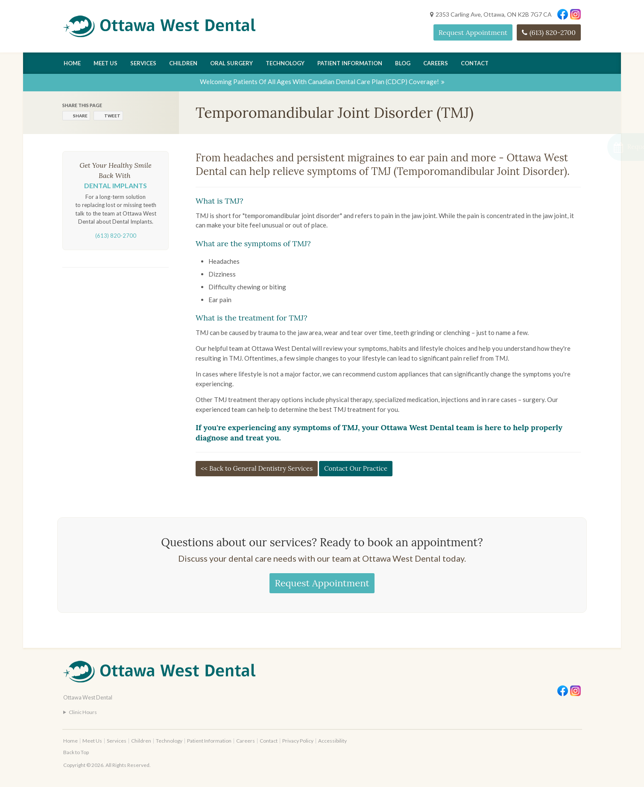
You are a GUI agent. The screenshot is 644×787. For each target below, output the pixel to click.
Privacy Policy (297, 740)
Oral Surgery (231, 63)
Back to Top (76, 752)
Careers (435, 63)
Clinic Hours (83, 712)
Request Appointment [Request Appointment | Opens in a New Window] (473, 32)
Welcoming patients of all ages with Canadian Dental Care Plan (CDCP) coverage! (319, 81)
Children (183, 63)
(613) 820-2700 (553, 32)
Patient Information (349, 63)
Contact (475, 63)
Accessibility (332, 740)
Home (72, 63)
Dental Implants (115, 185)
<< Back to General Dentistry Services (257, 468)
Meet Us (105, 63)
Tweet (112, 115)
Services (143, 63)
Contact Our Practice (355, 468)
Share (80, 115)
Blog (402, 63)
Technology (285, 63)
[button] (598, 147)
